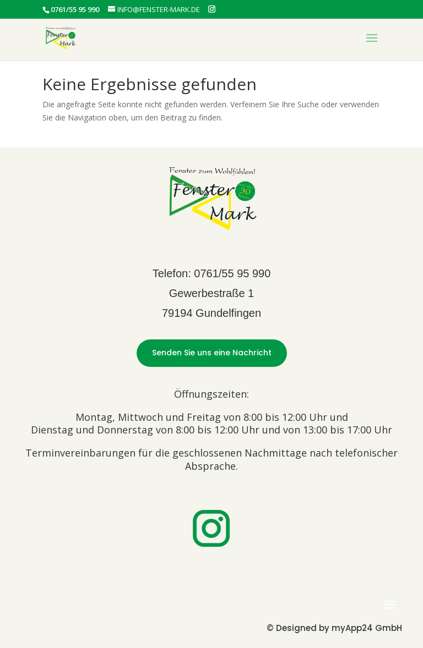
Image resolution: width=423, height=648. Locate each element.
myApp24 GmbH (367, 628)
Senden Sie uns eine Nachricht (212, 352)
